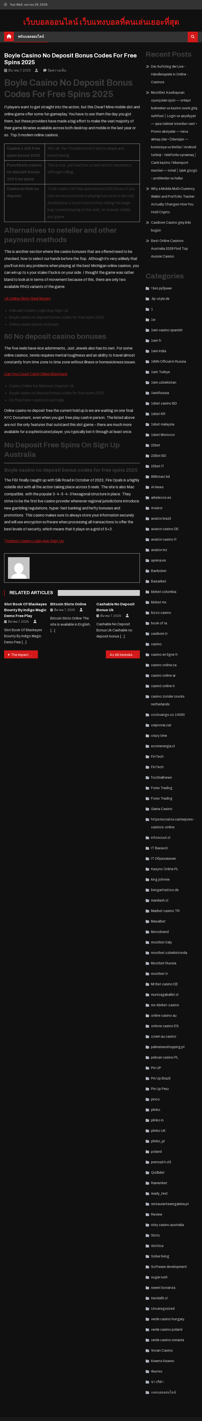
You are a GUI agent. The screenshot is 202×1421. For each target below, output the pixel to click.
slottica (157, 1246)
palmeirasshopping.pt (168, 1047)
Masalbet (158, 921)
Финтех (156, 1371)
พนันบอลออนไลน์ (31, 36)
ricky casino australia (167, 1225)
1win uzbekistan (163, 382)
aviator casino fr (164, 539)
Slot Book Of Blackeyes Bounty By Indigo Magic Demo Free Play (25, 610)
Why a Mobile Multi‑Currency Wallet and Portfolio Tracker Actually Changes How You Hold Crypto (173, 200)
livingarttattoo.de (165, 890)
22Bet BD (158, 456)
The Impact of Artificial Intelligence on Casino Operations (24, 655)
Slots (155, 1235)
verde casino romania (167, 1340)
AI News (157, 487)
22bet (155, 445)
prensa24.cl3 (161, 1162)
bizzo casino (161, 613)
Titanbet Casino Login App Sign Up (34, 541)
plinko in (157, 1120)
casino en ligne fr (164, 654)
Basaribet (158, 581)
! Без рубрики (161, 288)
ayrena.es (158, 560)
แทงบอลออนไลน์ (163, 1392)
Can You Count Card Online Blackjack (35, 374)
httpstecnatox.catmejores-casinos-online (172, 823)
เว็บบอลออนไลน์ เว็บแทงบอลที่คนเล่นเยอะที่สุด (101, 22)
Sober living (160, 1256)
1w (153, 320)
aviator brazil (161, 518)
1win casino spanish (167, 330)
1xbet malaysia (162, 424)
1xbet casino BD (164, 403)
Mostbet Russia (163, 963)
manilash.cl (159, 900)
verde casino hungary (167, 1319)
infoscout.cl (160, 838)
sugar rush (159, 1277)
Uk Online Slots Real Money (27, 298)
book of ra (159, 623)
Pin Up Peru (160, 1089)
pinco (155, 1099)
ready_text (159, 1193)
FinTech (157, 756)
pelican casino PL (164, 1057)
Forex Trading (161, 788)
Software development (169, 1267)
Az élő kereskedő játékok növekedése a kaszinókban (125, 655)
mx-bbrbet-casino (165, 1005)
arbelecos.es (161, 497)
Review (156, 1214)
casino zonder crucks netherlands (168, 700)
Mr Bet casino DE (164, 984)
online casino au (164, 1015)
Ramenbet (159, 1183)
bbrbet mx (158, 602)
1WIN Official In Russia (168, 361)
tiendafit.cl (159, 1298)
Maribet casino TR (165, 911)
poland (156, 1151)
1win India (158, 351)
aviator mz (159, 550)
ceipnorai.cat (161, 725)
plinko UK (158, 1131)
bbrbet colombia (163, 592)
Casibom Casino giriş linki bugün (171, 226)
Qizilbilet (158, 1172)
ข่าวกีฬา (157, 1382)
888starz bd (160, 477)
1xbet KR (158, 414)
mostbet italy (161, 942)
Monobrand (160, 932)
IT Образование (163, 858)
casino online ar (163, 675)
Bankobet (159, 571)
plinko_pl (158, 1141)
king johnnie (160, 879)
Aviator (156, 508)
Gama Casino (161, 809)
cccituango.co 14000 (168, 715)
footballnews (161, 777)
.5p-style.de (160, 299)
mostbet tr (159, 974)
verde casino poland (166, 1329)
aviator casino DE (165, 529)
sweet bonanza (163, 1288)
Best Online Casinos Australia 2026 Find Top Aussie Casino (169, 248)
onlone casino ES (165, 1026)
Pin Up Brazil (160, 1078)
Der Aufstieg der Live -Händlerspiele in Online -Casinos (169, 74)
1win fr (156, 340)
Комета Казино (162, 1361)
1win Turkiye (160, 372)
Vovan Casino (162, 1350)
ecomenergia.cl (163, 746)
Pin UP (156, 1068)
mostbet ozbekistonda (169, 953)
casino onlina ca (164, 665)
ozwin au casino (163, 1036)
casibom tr (159, 634)
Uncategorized (163, 1308)
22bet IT (157, 466)
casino (156, 644)
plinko (155, 1110)
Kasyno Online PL (164, 869)
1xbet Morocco (163, 435)
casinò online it (163, 686)
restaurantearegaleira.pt (170, 1204)
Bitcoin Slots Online (68, 604)
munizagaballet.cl (164, 995)
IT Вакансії (159, 848)
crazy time (159, 736)
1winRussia (160, 393)
